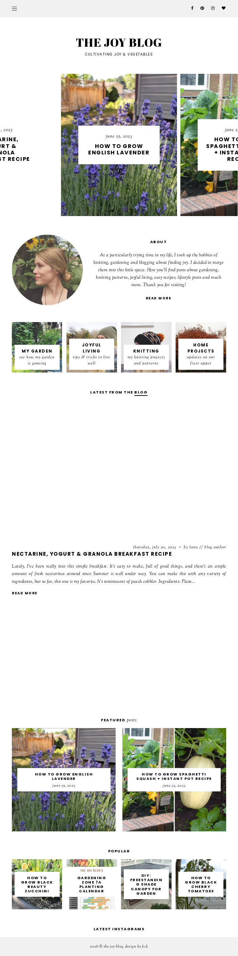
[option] (152, 145)
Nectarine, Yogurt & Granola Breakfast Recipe (92, 553)
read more (159, 298)
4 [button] (125, 211)
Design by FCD (136, 946)
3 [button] (119, 211)
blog (140, 392)
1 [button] (105, 211)
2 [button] (112, 211)
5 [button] (132, 211)
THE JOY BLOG (113, 946)
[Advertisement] (119, 660)
